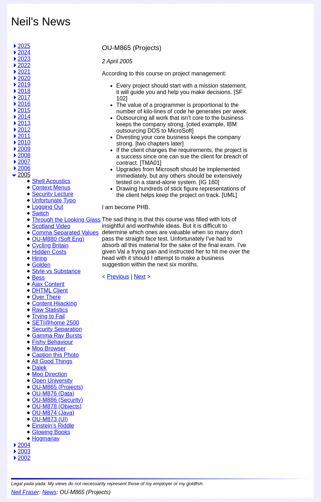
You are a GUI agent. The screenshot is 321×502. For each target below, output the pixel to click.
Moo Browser (48, 348)
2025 (24, 46)
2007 (24, 162)
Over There (46, 297)
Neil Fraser (25, 492)
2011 (24, 136)
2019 (24, 85)
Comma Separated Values (65, 233)
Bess (38, 278)
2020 (24, 78)
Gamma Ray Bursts (57, 336)
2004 (24, 445)
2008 (24, 155)
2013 (24, 123)
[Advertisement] (280, 144)
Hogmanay (45, 438)
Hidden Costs (49, 252)
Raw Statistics (50, 310)
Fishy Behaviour (52, 342)
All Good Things (52, 361)
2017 (24, 97)
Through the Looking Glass (66, 220)
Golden (41, 265)
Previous (118, 277)
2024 (24, 52)
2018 (24, 91)
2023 (24, 59)
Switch (40, 213)
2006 (24, 168)
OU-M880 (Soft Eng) (58, 239)
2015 (24, 110)
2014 (24, 117)
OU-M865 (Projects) (57, 387)
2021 (24, 72)
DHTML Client (50, 290)
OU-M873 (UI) (50, 419)
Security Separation (57, 329)
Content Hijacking (54, 303)
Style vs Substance (56, 271)
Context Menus (51, 187)
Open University (52, 381)
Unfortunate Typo (53, 200)
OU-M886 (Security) (57, 400)
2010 (24, 142)
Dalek (39, 368)
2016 (24, 104)
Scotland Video (51, 226)
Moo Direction (49, 374)
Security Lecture (52, 194)
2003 (24, 451)
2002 (24, 458)
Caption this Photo (55, 355)
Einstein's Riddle (53, 426)
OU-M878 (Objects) (57, 406)
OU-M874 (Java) (53, 413)
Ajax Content (48, 284)
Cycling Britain (50, 245)
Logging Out (47, 207)
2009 (24, 149)
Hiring (39, 258)
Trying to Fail (48, 316)
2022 (24, 65)
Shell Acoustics (51, 181)
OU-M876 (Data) (53, 393)
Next (139, 277)
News (49, 492)
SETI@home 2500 (55, 323)
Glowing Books (51, 432)
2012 (24, 130)
